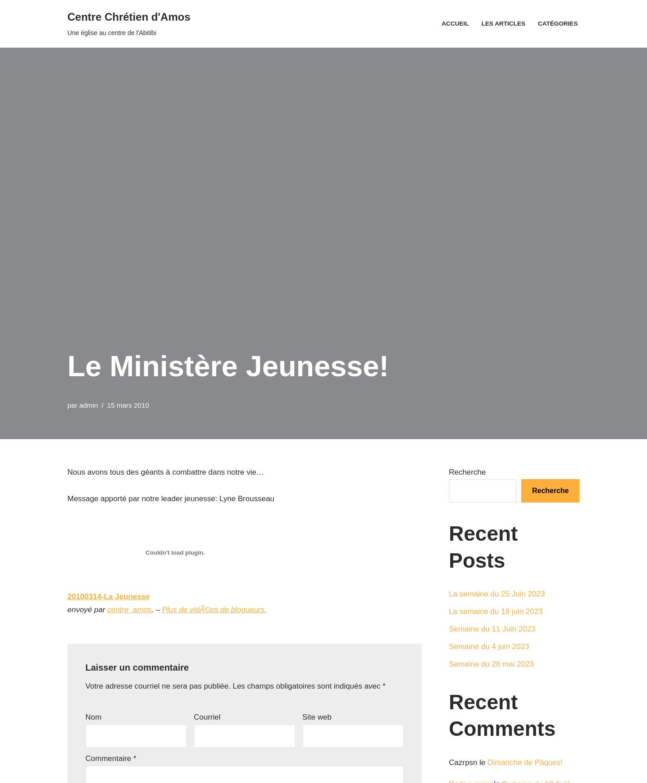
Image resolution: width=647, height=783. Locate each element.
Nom (93, 717)
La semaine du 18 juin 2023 (496, 611)
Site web (317, 717)
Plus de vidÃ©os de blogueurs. (214, 609)
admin (88, 405)
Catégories (558, 23)
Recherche (467, 472)
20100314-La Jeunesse (108, 596)
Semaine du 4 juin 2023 (489, 646)
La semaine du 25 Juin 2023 (497, 594)
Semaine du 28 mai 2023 (491, 664)
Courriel (207, 717)
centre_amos (129, 609)
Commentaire (110, 758)
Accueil (455, 23)
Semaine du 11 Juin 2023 (492, 629)
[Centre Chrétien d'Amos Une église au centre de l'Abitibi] (129, 24)
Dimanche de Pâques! (525, 762)
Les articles (503, 23)
